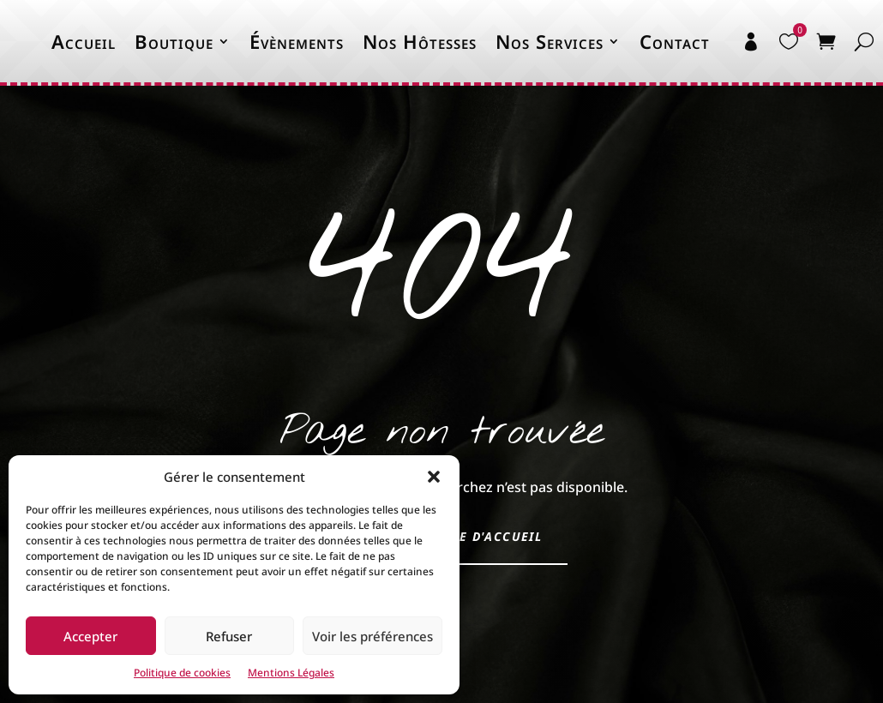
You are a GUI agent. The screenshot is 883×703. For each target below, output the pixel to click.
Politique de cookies (182, 672)
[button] (433, 476)
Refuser (229, 636)
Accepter (90, 636)
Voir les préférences (372, 636)
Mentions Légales (291, 672)
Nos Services (550, 41)
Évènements (296, 41)
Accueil (83, 41)
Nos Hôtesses (420, 41)
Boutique (174, 41)
